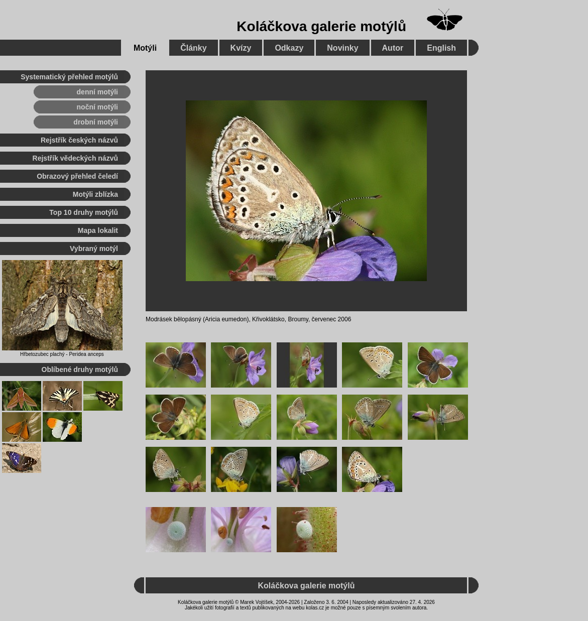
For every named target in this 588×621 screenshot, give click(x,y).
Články (193, 48)
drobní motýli (95, 122)
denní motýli (97, 92)
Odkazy (289, 48)
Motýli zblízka (95, 194)
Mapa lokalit (98, 230)
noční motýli (97, 107)
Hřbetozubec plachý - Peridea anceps (62, 354)
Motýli (145, 48)
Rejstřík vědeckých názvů (75, 158)
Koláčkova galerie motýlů (321, 26)
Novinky (342, 48)
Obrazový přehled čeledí (77, 176)
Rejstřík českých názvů (79, 140)
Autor (393, 48)
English (441, 48)
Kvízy (241, 48)
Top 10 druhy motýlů (83, 212)
